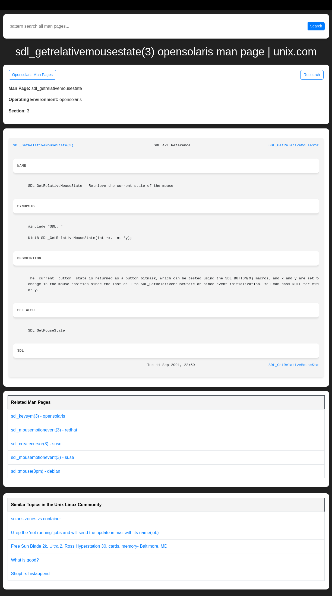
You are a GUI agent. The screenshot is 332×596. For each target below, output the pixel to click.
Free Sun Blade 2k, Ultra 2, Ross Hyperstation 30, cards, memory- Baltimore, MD (89, 546)
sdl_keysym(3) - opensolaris (38, 416)
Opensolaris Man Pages (32, 74)
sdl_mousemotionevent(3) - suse (42, 457)
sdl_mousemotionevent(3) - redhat (44, 430)
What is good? (25, 560)
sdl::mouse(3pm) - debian (35, 471)
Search (316, 26)
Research (312, 74)
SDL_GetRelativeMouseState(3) (43, 145)
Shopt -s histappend (30, 573)
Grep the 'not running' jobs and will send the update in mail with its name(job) (85, 532)
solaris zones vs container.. (37, 518)
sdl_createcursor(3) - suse (36, 444)
